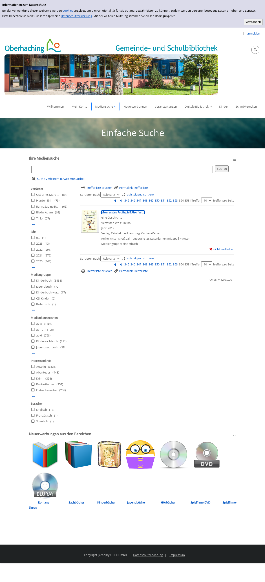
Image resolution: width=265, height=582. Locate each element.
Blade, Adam (44, 212)
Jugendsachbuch (47, 347)
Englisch (41, 410)
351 (163, 200)
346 (132, 200)
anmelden (253, 33)
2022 (39, 250)
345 (126, 200)
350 (157, 200)
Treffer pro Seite (223, 200)
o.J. (38, 238)
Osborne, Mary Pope (48, 195)
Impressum (177, 555)
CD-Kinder (43, 298)
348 (145, 200)
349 (151, 200)
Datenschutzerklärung (148, 555)
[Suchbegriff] (121, 169)
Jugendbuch (44, 286)
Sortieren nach (90, 195)
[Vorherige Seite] (120, 200)
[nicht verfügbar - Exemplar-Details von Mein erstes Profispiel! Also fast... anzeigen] (222, 249)
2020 (39, 261)
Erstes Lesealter (46, 390)
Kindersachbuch (47, 341)
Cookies (67, 11)
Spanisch (42, 421)
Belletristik (43, 304)
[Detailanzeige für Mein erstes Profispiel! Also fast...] (123, 212)
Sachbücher (76, 502)
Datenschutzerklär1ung (76, 16)
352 (169, 200)
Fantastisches (45, 384)
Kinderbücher (106, 502)
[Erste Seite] (114, 200)
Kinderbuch (44, 280)
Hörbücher (168, 502)
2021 (39, 255)
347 (139, 200)
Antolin (41, 367)
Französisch (44, 415)
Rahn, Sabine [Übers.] (48, 206)
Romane (43, 502)
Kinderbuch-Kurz (47, 292)
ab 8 (39, 323)
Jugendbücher (136, 502)
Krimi (39, 378)
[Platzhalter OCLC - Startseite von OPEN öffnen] (111, 66)
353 (175, 200)
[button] (255, 50)
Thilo (39, 218)
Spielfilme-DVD (200, 502)
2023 (39, 243)
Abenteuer (43, 372)
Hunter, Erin (44, 200)
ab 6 (39, 335)
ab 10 (39, 330)
